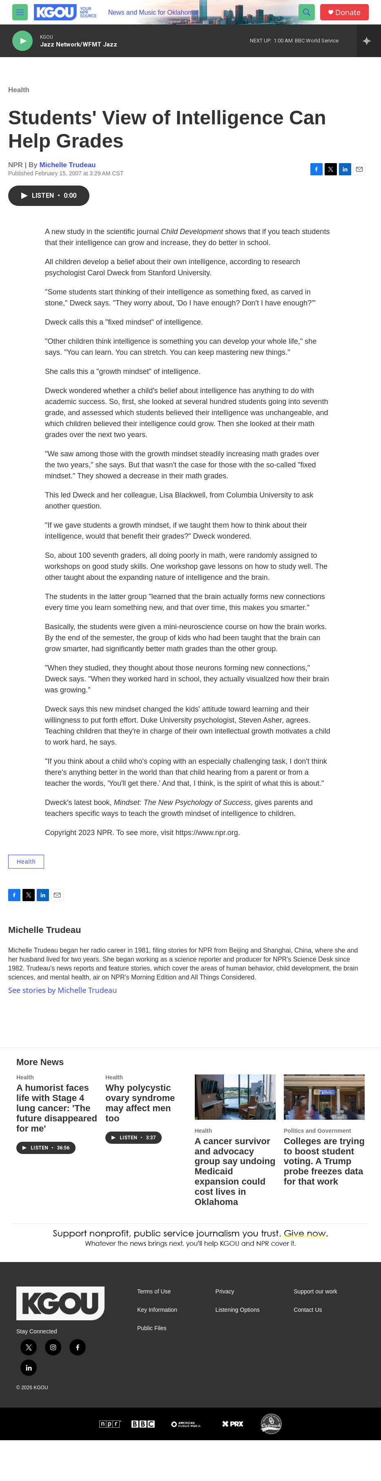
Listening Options (238, 1351)
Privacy (225, 1332)
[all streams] (369, 40)
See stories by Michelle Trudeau (62, 998)
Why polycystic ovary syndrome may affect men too (140, 1143)
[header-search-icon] (307, 12)
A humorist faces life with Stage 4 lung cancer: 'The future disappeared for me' (56, 1148)
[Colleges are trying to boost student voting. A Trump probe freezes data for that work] (324, 1137)
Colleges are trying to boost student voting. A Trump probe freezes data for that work (324, 1202)
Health (18, 98)
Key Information (157, 1351)
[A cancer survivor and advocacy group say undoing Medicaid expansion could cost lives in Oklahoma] (235, 1137)
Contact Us (308, 1351)
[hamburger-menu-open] (20, 12)
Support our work (315, 1332)
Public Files (152, 1369)
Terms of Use (154, 1332)
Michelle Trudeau (68, 173)
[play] (22, 41)
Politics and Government (317, 1171)
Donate (348, 12)
